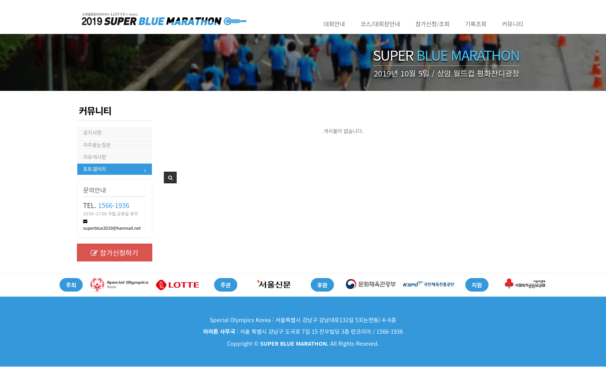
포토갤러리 (94, 184)
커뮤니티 (512, 24)
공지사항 (92, 134)
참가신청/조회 (432, 24)
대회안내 (334, 24)
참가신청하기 (114, 270)
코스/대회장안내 (380, 24)
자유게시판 (94, 167)
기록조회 (476, 24)
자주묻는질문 (97, 151)
